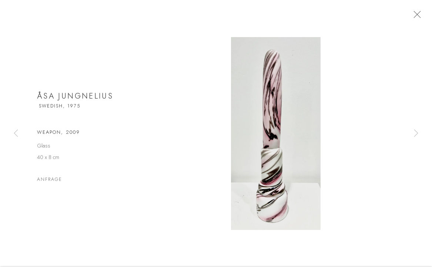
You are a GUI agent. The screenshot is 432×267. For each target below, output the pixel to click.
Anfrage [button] (49, 182)
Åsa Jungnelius (75, 98)
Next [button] (416, 133)
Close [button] (417, 16)
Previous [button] (16, 133)
